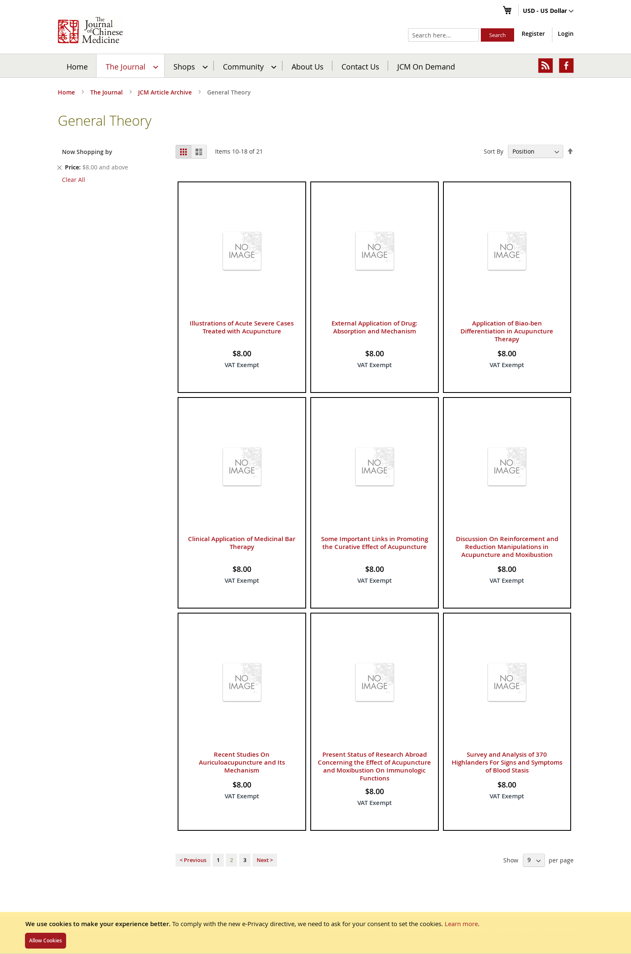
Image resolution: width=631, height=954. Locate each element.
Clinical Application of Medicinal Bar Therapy (241, 542)
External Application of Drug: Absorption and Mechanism (374, 327)
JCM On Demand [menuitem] (426, 66)
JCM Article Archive (165, 92)
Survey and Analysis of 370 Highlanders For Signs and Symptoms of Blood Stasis (507, 762)
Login (566, 33)
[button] (548, 11)
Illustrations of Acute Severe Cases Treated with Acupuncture (242, 327)
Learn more (461, 923)
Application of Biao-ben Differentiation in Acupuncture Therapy (506, 331)
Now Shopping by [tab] (87, 152)
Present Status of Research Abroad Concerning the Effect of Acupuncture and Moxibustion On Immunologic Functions (374, 766)
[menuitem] (130, 66)
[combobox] (443, 35)
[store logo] (90, 30)
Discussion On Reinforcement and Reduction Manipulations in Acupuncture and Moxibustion (507, 546)
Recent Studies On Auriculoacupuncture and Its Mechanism (242, 762)
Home (77, 66)
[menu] (316, 65)
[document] (315, 933)
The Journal (107, 92)
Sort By (493, 151)
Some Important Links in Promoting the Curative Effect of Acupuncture (374, 542)
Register (533, 33)
